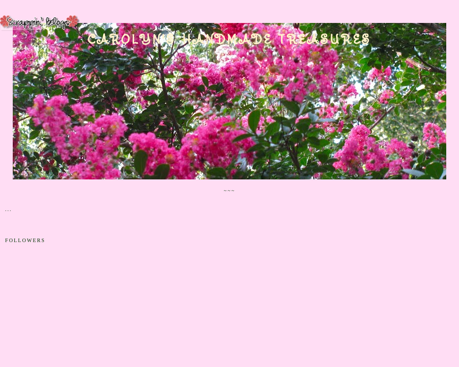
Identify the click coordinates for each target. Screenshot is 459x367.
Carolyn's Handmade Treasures (230, 39)
